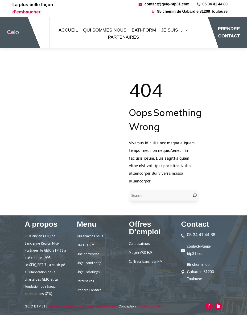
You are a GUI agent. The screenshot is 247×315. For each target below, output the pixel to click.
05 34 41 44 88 (215, 4)
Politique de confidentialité (96, 306)
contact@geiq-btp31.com (166, 4)
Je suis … (172, 30)
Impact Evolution (151, 306)
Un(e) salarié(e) (88, 272)
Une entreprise (88, 254)
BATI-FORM (144, 30)
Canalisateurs (139, 243)
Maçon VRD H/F (140, 252)
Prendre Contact (89, 290)
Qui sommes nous (105, 30)
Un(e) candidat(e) (90, 263)
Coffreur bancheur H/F (145, 261)
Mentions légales (61, 306)
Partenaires (123, 38)
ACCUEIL (68, 30)
